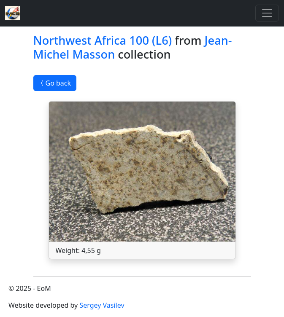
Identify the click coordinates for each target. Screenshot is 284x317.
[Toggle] (267, 13)
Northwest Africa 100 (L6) (102, 40)
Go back (55, 83)
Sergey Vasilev (101, 305)
